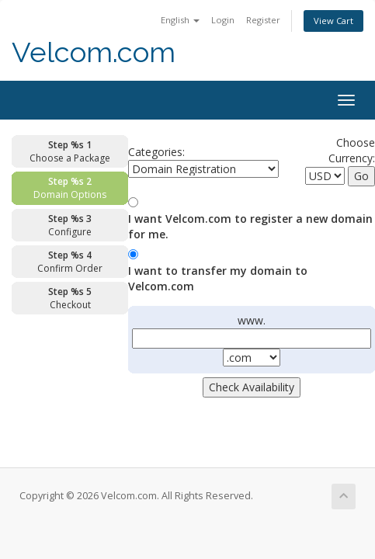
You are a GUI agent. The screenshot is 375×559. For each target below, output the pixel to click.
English (180, 20)
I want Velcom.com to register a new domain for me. (250, 226)
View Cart (333, 20)
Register (263, 20)
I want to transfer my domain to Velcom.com (217, 278)
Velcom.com (93, 52)
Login (222, 20)
